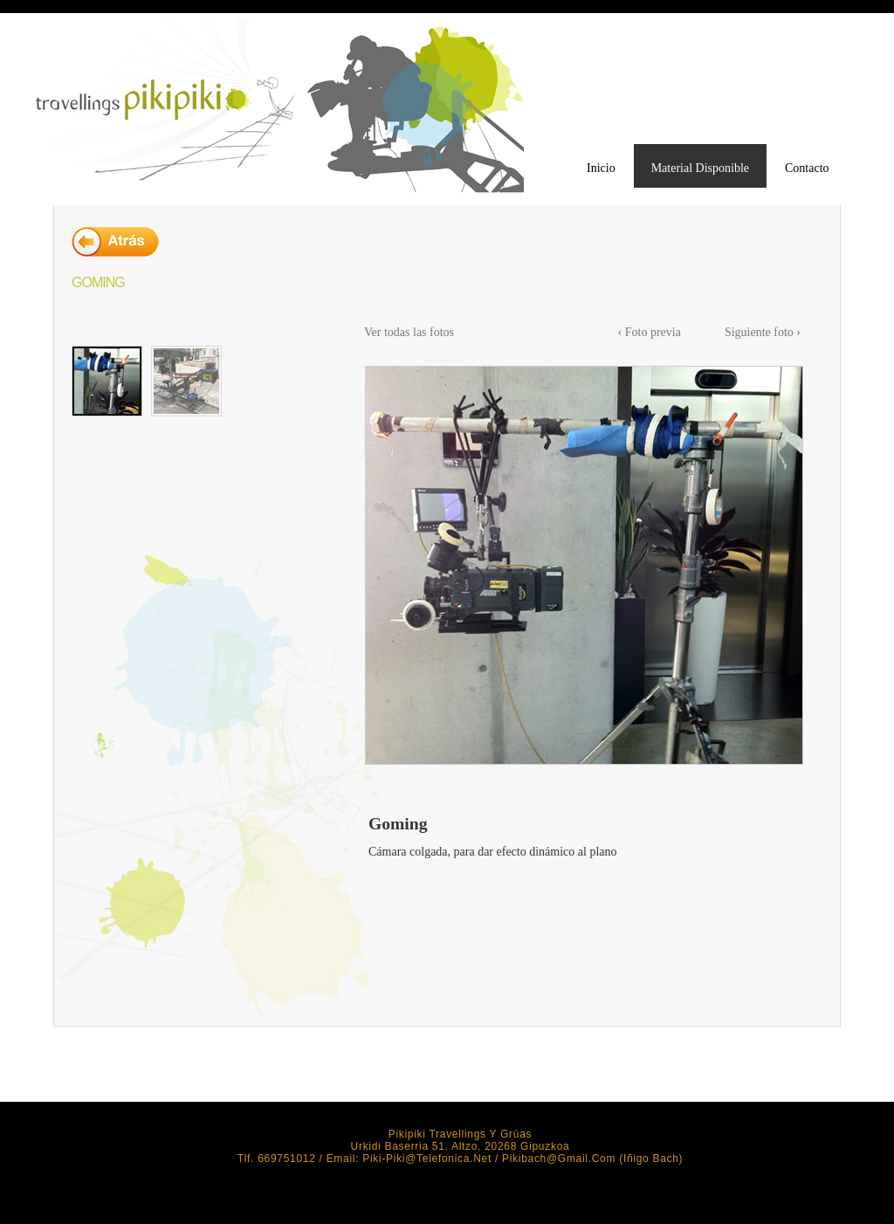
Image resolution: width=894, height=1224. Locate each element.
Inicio (601, 168)
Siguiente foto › (763, 332)
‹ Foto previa (649, 332)
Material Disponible (700, 168)
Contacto (807, 168)
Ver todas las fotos (409, 332)
